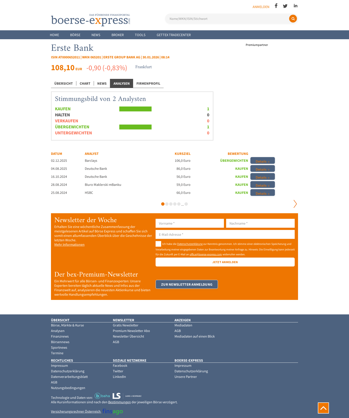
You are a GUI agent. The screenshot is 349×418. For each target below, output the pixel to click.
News (95, 35)
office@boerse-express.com (206, 254)
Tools (140, 35)
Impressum (59, 365)
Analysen (122, 83)
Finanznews (60, 336)
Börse (75, 35)
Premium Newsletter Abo (131, 330)
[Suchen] (293, 19)
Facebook (120, 365)
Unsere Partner (185, 376)
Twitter (118, 371)
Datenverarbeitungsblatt (69, 376)
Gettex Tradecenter (174, 35)
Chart (85, 83)
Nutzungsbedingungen (68, 387)
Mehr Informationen (69, 244)
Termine (57, 353)
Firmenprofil (148, 83)
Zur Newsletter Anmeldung (186, 284)
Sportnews (59, 347)
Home (54, 35)
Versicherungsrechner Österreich (87, 411)
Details (261, 161)
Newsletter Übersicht (128, 336)
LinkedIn (119, 376)
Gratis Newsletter (125, 325)
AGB (116, 342)
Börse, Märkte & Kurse (67, 325)
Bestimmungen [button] (119, 402)
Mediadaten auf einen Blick (194, 336)
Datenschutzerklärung (190, 244)
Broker (118, 35)
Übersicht (63, 83)
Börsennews (60, 342)
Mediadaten (183, 325)
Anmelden (261, 6)
